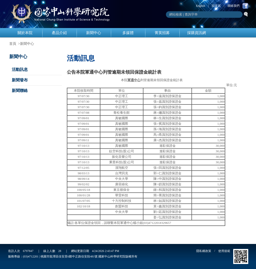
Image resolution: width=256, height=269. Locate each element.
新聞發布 (20, 80)
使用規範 (224, 251)
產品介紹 (59, 33)
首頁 (12, 44)
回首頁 (216, 6)
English (200, 6)
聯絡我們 (233, 6)
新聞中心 (93, 33)
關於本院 (25, 33)
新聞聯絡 (20, 90)
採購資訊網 (196, 33)
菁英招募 (162, 33)
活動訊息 (20, 69)
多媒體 (128, 33)
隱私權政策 (203, 251)
